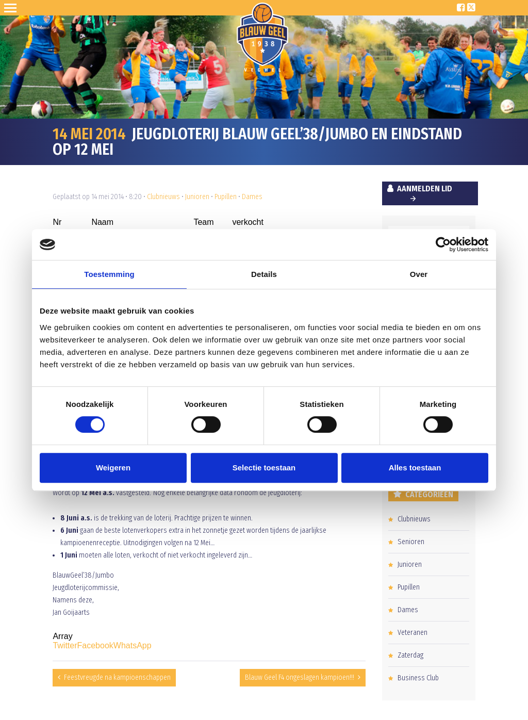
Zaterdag (410, 655)
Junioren (197, 196)
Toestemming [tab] (109, 274)
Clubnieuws (163, 196)
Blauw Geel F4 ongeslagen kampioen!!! (299, 677)
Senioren (411, 541)
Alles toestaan (415, 467)
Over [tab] (419, 274)
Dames (252, 196)
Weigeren (113, 467)
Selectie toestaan (264, 467)
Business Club (418, 678)
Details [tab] (264, 274)
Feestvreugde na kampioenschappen (117, 677)
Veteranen (412, 632)
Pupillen (225, 196)
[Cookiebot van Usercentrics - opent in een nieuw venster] (443, 244)
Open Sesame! (12, 7)
